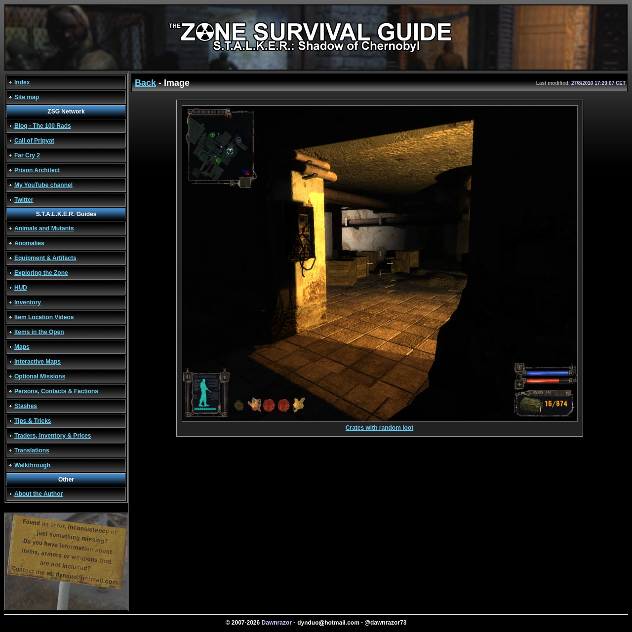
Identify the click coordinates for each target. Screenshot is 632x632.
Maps (22, 346)
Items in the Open (39, 332)
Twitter (23, 199)
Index (22, 82)
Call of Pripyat (34, 140)
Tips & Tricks (32, 420)
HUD (20, 287)
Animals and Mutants (44, 228)
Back (145, 83)
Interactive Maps (37, 361)
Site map (26, 97)
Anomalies (29, 243)
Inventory (27, 302)
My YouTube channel (43, 185)
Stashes (25, 406)
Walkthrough (32, 465)
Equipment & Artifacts (45, 258)
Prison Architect (37, 170)
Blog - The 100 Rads (42, 125)
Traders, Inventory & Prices (52, 435)
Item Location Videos (44, 317)
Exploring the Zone (41, 272)
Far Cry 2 (27, 155)
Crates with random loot (380, 425)
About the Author (38, 493)
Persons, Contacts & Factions (56, 391)
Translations (31, 450)
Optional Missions (39, 376)
